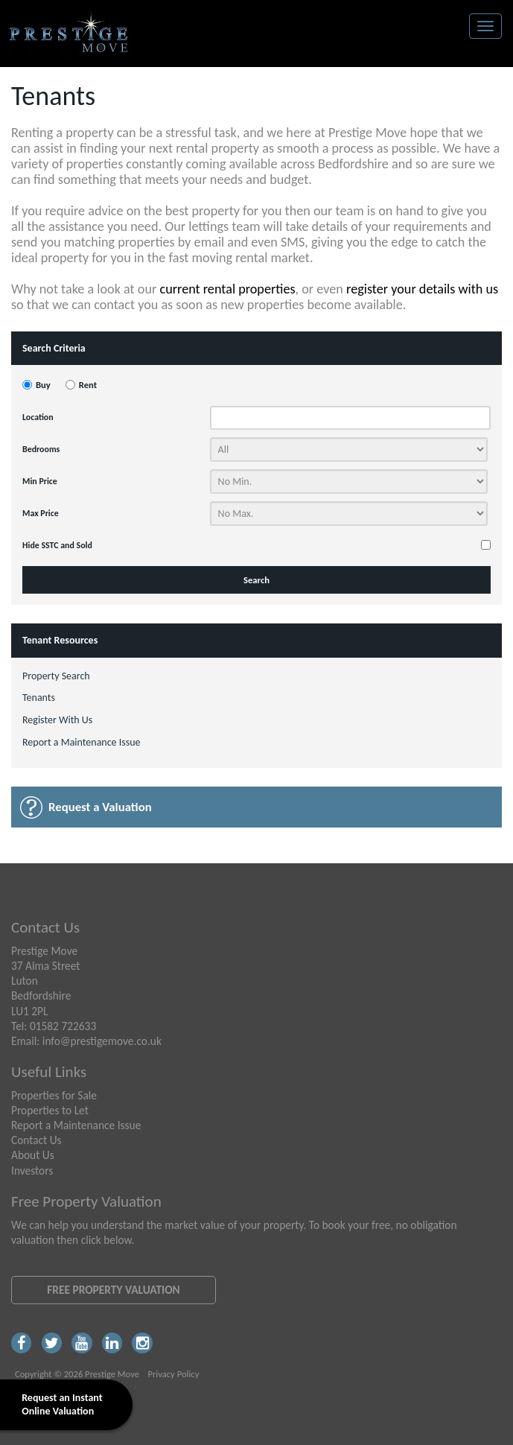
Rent (88, 384)
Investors (32, 1170)
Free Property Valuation (113, 1290)
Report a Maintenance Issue (81, 742)
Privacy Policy (173, 1373)
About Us (32, 1155)
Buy (43, 384)
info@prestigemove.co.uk (102, 1041)
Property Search (56, 676)
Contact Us (36, 1140)
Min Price (39, 481)
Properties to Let (50, 1110)
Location (38, 417)
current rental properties (227, 289)
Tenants (38, 697)
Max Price (40, 513)
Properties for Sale (54, 1095)
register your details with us (422, 289)
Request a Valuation (100, 807)
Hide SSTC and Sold (57, 545)
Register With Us (57, 720)
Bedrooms (41, 449)
